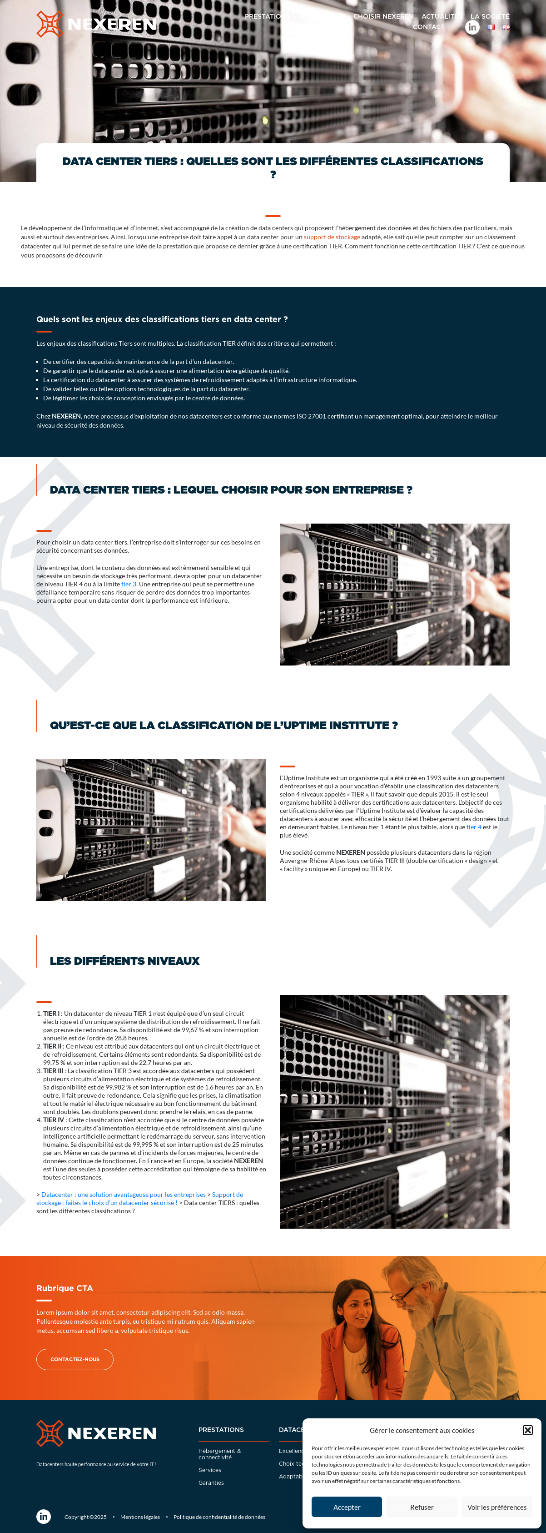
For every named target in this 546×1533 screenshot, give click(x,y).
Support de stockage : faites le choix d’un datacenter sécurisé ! (139, 1198)
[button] (527, 1430)
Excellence (293, 1451)
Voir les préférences (497, 1507)
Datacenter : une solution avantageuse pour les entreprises (123, 1194)
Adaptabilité (295, 1476)
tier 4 (474, 827)
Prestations (221, 1430)
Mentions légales (140, 1516)
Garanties (211, 1483)
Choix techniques (302, 1464)
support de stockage (332, 237)
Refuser (422, 1507)
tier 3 (128, 584)
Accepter (347, 1507)
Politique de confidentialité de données (219, 1516)
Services (210, 1470)
